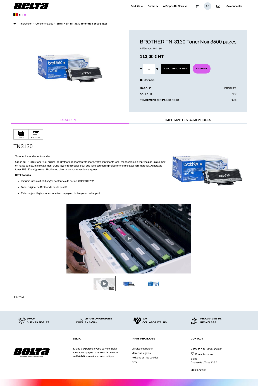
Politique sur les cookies (145, 357)
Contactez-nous (202, 354)
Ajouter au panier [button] (175, 68)
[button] (207, 6)
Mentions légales (141, 353)
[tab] (70, 120)
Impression (26, 23)
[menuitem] (137, 6)
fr (25, 14)
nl (20, 14)
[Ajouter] (157, 69)
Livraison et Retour (142, 348)
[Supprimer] (141, 69)
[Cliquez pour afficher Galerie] (20, 134)
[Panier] (197, 6)
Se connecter (234, 6)
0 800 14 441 (198, 348)
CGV (134, 362)
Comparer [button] (147, 80)
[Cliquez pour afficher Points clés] (35, 134)
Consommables (44, 23)
